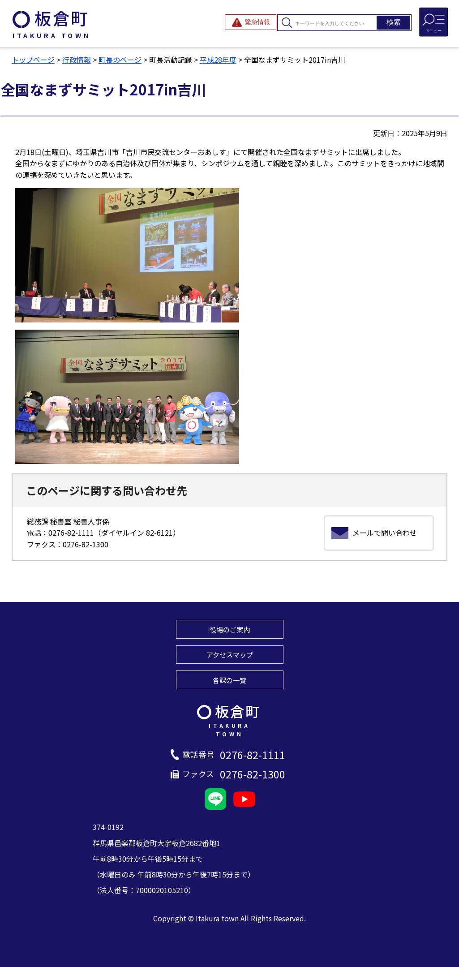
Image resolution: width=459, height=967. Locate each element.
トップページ (33, 59)
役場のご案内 (230, 629)
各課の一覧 (229, 680)
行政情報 (76, 59)
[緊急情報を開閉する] (250, 22)
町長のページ (120, 59)
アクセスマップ (229, 654)
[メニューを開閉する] (433, 22)
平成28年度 (218, 59)
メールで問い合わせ (384, 532)
